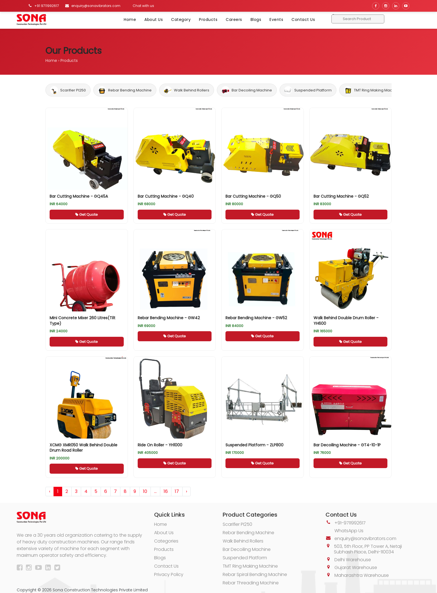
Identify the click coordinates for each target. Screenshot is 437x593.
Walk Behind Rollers (186, 90)
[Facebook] (21, 568)
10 (145, 491)
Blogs (256, 19)
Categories (166, 541)
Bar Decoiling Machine (247, 90)
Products (208, 19)
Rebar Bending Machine (125, 90)
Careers (234, 19)
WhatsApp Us (348, 530)
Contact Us (303, 19)
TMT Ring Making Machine (372, 90)
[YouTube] (39, 568)
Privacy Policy (168, 574)
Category (181, 19)
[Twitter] (58, 568)
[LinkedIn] (49, 568)
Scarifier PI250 (68, 90)
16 (166, 491)
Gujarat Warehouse (355, 567)
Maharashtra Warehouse (361, 575)
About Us (153, 19)
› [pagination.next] (186, 491)
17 (177, 491)
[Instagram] (30, 568)
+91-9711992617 (350, 523)
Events (276, 19)
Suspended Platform (308, 90)
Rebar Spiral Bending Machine (255, 574)
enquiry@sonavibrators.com (365, 538)
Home (130, 19)
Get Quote (86, 214)
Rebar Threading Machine (251, 583)
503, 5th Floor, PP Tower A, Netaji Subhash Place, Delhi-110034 (368, 549)
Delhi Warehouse (352, 559)
